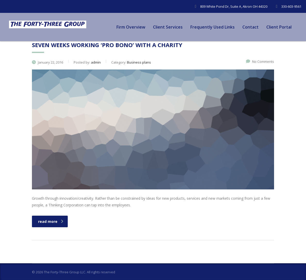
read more (50, 221)
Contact (250, 27)
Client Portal (279, 27)
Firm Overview (130, 27)
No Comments (260, 61)
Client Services (168, 27)
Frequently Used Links (212, 27)
